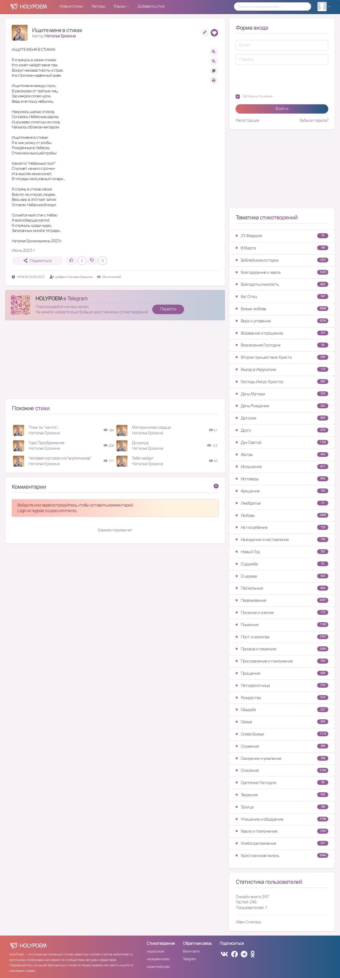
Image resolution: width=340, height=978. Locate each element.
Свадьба (282, 709)
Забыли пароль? (313, 120)
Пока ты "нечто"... (43, 427)
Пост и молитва (282, 637)
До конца (140, 442)
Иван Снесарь (248, 922)
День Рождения (282, 406)
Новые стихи (71, 6)
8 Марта (282, 248)
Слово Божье (282, 734)
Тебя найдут (143, 458)
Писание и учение (282, 612)
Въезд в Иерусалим (282, 369)
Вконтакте (191, 951)
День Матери (282, 394)
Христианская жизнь (282, 855)
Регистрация (247, 120)
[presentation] (276, 79)
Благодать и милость (282, 284)
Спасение (282, 770)
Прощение (282, 673)
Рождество (282, 697)
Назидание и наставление (282, 539)
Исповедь (282, 479)
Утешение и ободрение (282, 819)
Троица (282, 807)
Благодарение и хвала (282, 272)
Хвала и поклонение (282, 831)
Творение (282, 795)
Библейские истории (282, 260)
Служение (282, 746)
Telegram (189, 959)
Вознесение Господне (282, 345)
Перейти (168, 309)
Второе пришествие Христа (282, 357)
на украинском (158, 959)
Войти (281, 108)
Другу (282, 430)
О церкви (282, 576)
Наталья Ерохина (60, 36)
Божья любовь (282, 308)
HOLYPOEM (48, 298)
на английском (158, 966)
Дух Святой (282, 442)
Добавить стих (151, 6)
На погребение (282, 527)
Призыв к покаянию (282, 649)
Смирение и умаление (282, 758)
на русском (155, 951)
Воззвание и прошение (282, 333)
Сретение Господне (282, 782)
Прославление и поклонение (282, 661)
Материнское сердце (151, 427)
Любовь (282, 515)
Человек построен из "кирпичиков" (59, 458)
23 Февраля (282, 236)
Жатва (282, 454)
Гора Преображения (46, 442)
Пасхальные (282, 588)
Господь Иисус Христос (282, 381)
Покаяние (282, 625)
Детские (282, 418)
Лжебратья (282, 503)
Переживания (282, 600)
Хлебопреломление (282, 843)
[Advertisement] (115, 361)
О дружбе (282, 564)
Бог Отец (282, 296)
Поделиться (38, 260)
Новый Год (282, 552)
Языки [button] (120, 6)
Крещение (282, 491)
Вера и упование (282, 321)
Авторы (98, 6)
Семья (282, 722)
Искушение (282, 466)
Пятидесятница (282, 685)
